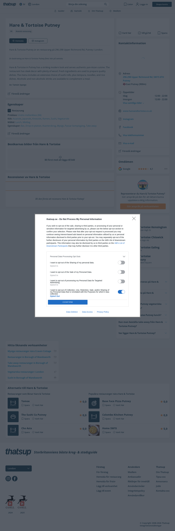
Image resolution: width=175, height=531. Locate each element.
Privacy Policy (103, 312)
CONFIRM (68, 302)
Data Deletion (72, 312)
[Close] (134, 219)
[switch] (121, 262)
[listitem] (87, 256)
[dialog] (87, 265)
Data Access (87, 312)
